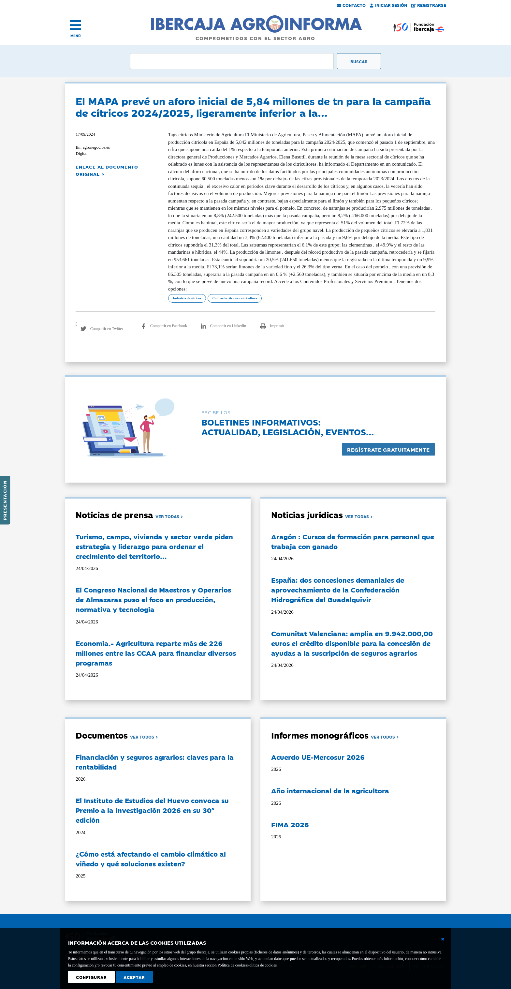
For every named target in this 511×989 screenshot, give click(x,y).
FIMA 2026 (290, 824)
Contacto (351, 5)
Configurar (91, 977)
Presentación (4, 500)
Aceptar (134, 977)
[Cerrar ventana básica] (442, 939)
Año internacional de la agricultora (330, 790)
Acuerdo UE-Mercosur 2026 (318, 757)
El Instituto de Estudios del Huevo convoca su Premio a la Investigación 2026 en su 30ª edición (152, 810)
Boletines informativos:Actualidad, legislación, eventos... (287, 427)
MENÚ (75, 35)
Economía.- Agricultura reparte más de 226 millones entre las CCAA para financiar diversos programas (156, 652)
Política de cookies (262, 965)
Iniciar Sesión (388, 5)
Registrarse (428, 5)
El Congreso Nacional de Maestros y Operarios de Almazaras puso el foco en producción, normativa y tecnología (153, 599)
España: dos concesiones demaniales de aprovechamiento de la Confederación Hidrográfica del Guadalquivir (337, 589)
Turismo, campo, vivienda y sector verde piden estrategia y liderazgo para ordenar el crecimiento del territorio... (154, 546)
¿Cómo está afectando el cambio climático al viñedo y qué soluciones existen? (151, 858)
